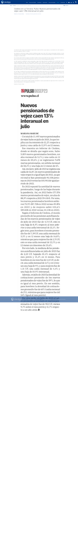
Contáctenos (62, 2)
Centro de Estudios (52, 2)
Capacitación (45, 2)
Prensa (58, 2)
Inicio (27, 2)
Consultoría (39, 2)
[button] (75, 2)
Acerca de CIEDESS (32, 2)
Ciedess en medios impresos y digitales (24, 5)
